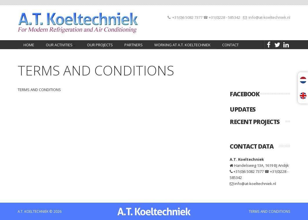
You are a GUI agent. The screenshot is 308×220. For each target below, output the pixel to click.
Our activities (59, 45)
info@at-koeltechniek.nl (269, 17)
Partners (133, 44)
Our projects (100, 44)
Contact (230, 44)
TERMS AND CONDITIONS (269, 211)
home (28, 44)
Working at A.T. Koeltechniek (182, 44)
